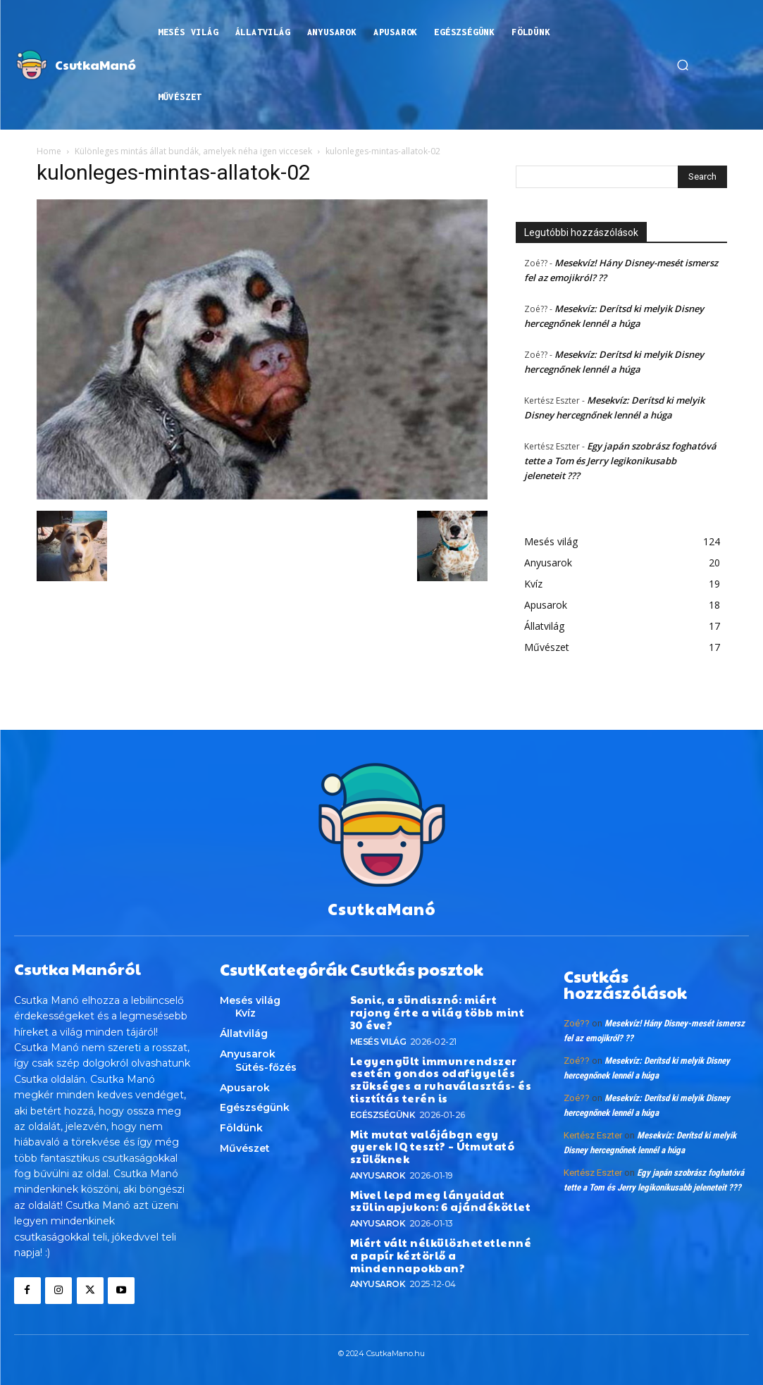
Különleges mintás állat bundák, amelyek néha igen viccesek (193, 151)
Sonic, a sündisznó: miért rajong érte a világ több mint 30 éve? (439, 1004)
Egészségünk (383, 1096)
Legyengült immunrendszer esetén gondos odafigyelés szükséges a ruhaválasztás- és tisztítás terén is (433, 1063)
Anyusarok (378, 1143)
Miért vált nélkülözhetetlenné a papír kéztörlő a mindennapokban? (438, 1222)
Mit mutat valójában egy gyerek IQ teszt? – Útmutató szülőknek (440, 1122)
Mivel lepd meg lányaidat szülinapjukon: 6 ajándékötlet (434, 1169)
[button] (682, 64)
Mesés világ (378, 1026)
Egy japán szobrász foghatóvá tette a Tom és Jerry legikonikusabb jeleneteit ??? (620, 461)
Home (49, 151)
